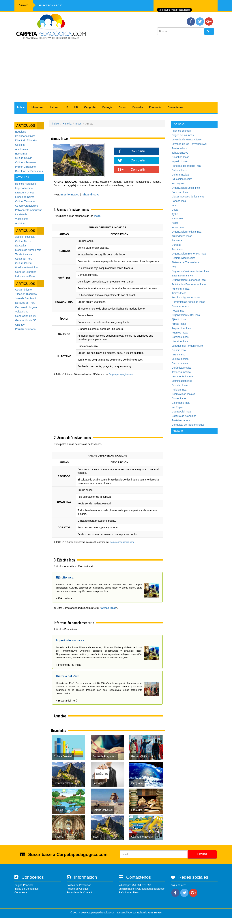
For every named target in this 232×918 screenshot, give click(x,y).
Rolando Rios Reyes (149, 912)
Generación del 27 (25, 315)
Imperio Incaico (24, 188)
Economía (155, 107)
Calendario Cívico (25, 136)
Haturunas (178, 218)
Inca (174, 205)
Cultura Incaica (180, 174)
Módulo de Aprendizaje (28, 249)
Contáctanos (175, 107)
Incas (78, 123)
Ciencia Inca (179, 350)
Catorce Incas (179, 170)
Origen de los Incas (183, 135)
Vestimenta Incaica (182, 376)
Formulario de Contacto (80, 892)
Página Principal (23, 885)
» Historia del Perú (66, 700)
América (20, 223)
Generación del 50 (25, 320)
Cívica (122, 107)
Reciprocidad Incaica (183, 258)
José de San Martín (26, 298)
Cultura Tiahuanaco (26, 201)
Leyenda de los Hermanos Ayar (189, 143)
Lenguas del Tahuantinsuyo (187, 345)
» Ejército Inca (64, 598)
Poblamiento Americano (28, 210)
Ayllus (175, 214)
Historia (53, 107)
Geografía (90, 107)
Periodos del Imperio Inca (186, 165)
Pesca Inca (178, 310)
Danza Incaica (180, 363)
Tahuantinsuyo (180, 152)
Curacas (176, 244)
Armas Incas (108, 607)
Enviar (202, 854)
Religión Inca (179, 389)
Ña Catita (20, 245)
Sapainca (177, 240)
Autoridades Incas (182, 236)
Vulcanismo (21, 218)
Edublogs (20, 131)
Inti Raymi (177, 407)
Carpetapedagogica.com (121, 374)
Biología (107, 107)
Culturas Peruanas (25, 162)
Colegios (20, 144)
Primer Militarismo (25, 166)
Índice (21, 107)
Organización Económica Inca (189, 253)
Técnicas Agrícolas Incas (186, 297)
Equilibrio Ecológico (26, 267)
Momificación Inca (182, 380)
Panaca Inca (179, 200)
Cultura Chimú (23, 263)
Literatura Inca (180, 341)
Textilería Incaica (181, 372)
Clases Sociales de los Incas (188, 196)
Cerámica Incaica (181, 367)
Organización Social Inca (186, 187)
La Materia (21, 214)
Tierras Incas (179, 293)
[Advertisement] (116, 72)
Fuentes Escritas (181, 130)
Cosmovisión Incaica (183, 394)
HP (66, 107)
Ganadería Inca (180, 306)
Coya (175, 209)
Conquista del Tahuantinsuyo (188, 424)
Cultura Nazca (23, 241)
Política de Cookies (78, 888)
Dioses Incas (179, 398)
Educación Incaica (182, 179)
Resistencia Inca (181, 420)
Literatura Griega (24, 192)
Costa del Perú (23, 258)
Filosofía (137, 107)
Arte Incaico (178, 354)
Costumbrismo (23, 289)
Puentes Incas (180, 332)
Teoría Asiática (23, 254)
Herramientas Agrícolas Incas (188, 301)
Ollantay (20, 324)
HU (76, 107)
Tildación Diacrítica (26, 294)
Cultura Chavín (23, 158)
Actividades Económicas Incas (189, 284)
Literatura (37, 107)
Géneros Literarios (25, 271)
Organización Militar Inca (186, 315)
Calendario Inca (181, 402)
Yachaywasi (178, 183)
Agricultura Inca (180, 288)
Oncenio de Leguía (26, 307)
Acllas (175, 222)
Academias (21, 149)
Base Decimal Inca (182, 275)
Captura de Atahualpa (184, 415)
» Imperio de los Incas (68, 664)
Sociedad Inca (180, 192)
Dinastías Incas (180, 157)
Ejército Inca (179, 319)
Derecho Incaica (181, 385)
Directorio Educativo (26, 140)
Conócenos (20, 892)
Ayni (174, 266)
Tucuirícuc (177, 249)
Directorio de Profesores (29, 171)
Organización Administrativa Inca (190, 271)
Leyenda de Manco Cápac (186, 139)
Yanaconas (178, 227)
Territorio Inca (179, 148)
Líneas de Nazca (24, 196)
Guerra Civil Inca (181, 411)
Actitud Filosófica (25, 236)
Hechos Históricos (25, 183)
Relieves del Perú (25, 302)
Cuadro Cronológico (26, 205)
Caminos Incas (180, 336)
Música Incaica (180, 358)
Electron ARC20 (50, 5)
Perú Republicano (25, 329)
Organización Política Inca (186, 231)
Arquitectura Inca (181, 328)
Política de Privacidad (79, 885)
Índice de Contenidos (26, 888)
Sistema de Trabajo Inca (185, 262)
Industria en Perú (25, 276)
